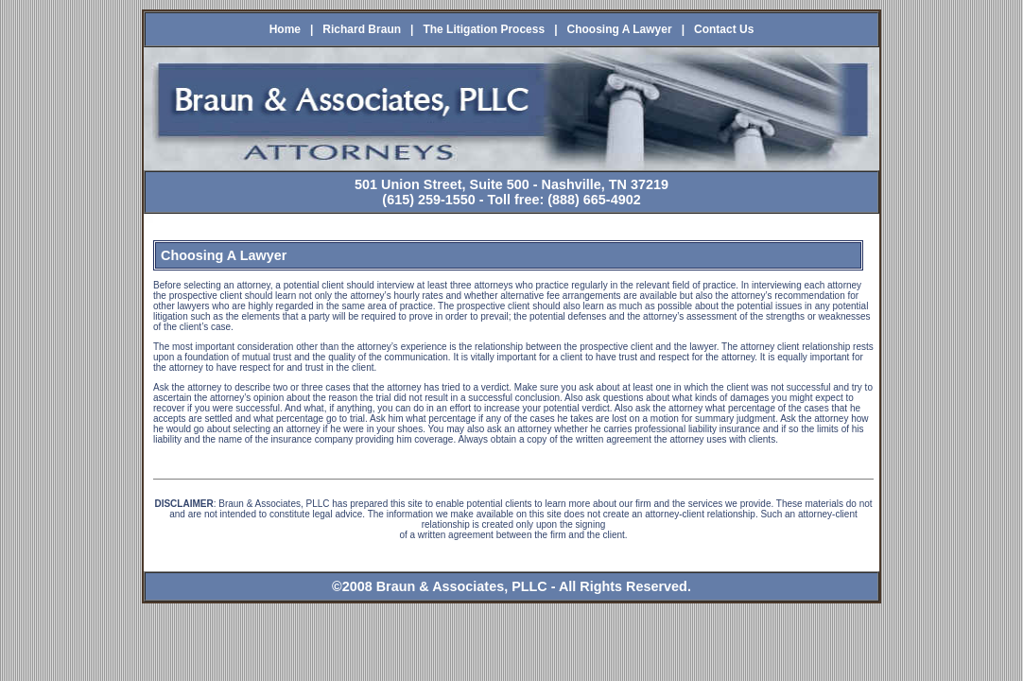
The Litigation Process (484, 29)
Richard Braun (361, 29)
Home (285, 29)
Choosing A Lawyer (619, 29)
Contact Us (724, 29)
